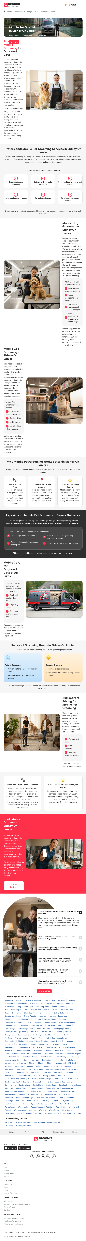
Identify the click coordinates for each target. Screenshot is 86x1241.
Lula (41, 1003)
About (6, 1167)
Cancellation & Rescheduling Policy (17, 1204)
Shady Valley (21, 1088)
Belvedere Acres (66, 1010)
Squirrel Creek (10, 1094)
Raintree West (72, 1079)
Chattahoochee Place (34, 1022)
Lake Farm (25, 1054)
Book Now (14, 42)
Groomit (9, 12)
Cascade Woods (50, 1019)
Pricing (6, 1170)
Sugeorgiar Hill (51, 1094)
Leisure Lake (35, 1060)
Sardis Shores (38, 1085)
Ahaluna (60, 1003)
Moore (38, 1066)
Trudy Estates (65, 1101)
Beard (26, 1010)
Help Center (8, 1201)
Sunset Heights (28, 1098)
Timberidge (46, 1101)
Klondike (15, 1054)
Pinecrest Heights (71, 1072)
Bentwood (9, 1013)
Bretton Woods (30, 1016)
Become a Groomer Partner (14, 1218)
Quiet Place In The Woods (15, 1079)
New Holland (10, 1069)
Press (6, 1190)
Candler (38, 1019)
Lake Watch (60, 1054)
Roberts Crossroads (51, 1082)
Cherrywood (24, 1025)
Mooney (30, 1066)
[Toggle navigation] (81, 5)
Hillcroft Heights (53, 1047)
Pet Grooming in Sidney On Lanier (18, 1122)
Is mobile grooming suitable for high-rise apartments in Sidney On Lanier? (54, 971)
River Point (16, 1082)
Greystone (9, 1044)
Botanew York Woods (13, 1016)
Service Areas (9, 1173)
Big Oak (18, 1013)
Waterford (50, 1107)
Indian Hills (59, 1050)
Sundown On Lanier (12, 1098)
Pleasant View (25, 1076)
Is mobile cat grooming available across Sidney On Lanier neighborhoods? (57, 949)
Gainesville (9, 1000)
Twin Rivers (24, 1104)
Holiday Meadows (24, 1050)
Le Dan (24, 1060)
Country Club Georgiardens (15, 1032)
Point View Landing (40, 1076)
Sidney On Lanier (48, 12)
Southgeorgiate (68, 1088)
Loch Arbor (46, 1060)
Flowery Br (9, 1003)
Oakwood (61, 1000)
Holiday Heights (69, 1047)
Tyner (33, 1104)
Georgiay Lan (10, 1041)
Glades (30, 1041)
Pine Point (58, 1072)
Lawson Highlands (12, 1060)
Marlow (24, 1063)
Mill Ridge (9, 1066)
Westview (33, 1110)
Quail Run (61, 1076)
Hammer (33, 1044)
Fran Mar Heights (22, 1038)
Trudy (55, 1101)
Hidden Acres (25, 1047)
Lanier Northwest (47, 1057)
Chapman (62, 1019)
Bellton (47, 1010)
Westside (20, 1000)
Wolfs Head (66, 1113)
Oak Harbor (72, 1069)
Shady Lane (9, 1088)
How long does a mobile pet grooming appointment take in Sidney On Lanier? (54, 960)
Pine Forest (35, 1072)
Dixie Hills (68, 1032)
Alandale (69, 1003)
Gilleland (21, 1041)
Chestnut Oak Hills (54, 1025)
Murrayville (50, 1003)
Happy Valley (44, 1044)
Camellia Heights (11, 1019)
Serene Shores (75, 1085)
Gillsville (33, 1003)
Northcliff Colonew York (55, 1069)
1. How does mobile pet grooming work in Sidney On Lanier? (58, 912)
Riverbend (37, 1082)
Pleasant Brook (11, 1076)
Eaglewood (22, 1035)
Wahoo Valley (23, 1107)
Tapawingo (9, 1101)
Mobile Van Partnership (12, 1221)
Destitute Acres (47, 1032)
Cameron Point (27, 1019)
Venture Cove (43, 1104)
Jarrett (69, 1050)
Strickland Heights (35, 1094)
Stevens (22, 1094)
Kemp (7, 1054)
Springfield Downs (67, 1091)
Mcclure (32, 1063)
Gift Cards (7, 1176)
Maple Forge (71, 1060)
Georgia (29, 12)
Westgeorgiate (20, 1110)
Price (53, 1076)
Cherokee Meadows (67, 1022)
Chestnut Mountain (34, 1000)
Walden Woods (37, 1107)
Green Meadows (68, 1041)
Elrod (32, 1035)
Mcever (50, 1063)
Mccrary (41, 1063)
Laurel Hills (73, 1057)
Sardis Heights (25, 1085)
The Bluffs (20, 1101)
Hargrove (56, 1044)
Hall (36, 12)
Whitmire (28, 1113)
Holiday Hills (10, 1050)
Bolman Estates (60, 1013)
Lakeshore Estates (12, 1057)
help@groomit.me (47, 1151)
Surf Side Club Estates (46, 1098)
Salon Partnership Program (14, 1224)
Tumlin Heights (11, 1104)
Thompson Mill (33, 1101)
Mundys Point (66, 1066)
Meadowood (61, 1063)
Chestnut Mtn (49, 1000)
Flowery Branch (22, 1003)
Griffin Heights (22, 1044)
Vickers (55, 1104)
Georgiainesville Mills (60, 1038)
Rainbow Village (45, 1079)
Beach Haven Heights (13, 1010)
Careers (7, 1187)
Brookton (52, 1016)
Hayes (64, 1044)
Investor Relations (10, 1193)
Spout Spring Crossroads (15, 1091)
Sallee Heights (10, 1085)
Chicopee (67, 1025)
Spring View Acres (34, 1091)
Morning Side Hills (51, 1066)
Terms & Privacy (10, 1207)
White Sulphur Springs (13, 1113)
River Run (26, 1082)
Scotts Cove (51, 1085)
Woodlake (77, 1113)
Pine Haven (47, 1072)
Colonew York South (44, 1029)
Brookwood (62, 1016)
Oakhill (7, 1072)
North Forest (39, 1069)
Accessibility (52, 1232)
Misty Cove (20, 1066)
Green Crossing (42, 1041)
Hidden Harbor (39, 1047)
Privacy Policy (8, 1232)
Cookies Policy (21, 1232)
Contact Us (8, 1184)
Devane (59, 1032)
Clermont (71, 1000)
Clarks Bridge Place (25, 1029)
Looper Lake (59, 1060)
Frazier (34, 1038)
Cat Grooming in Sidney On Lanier (18, 1126)
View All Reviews (13, 885)
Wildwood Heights (52, 1113)
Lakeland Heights (74, 1054)
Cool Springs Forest (61, 1029)
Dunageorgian (10, 1035)
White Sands (54, 1110)
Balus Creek (29, 1007)
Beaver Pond (36, 1010)
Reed (7, 1082)
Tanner (60, 1098)
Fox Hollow (68, 1035)
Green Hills (54, 1041)
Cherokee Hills (51, 1022)
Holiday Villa (39, 1050)
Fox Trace (9, 1038)
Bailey (19, 1007)
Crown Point (34, 1032)
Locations (19, 12)
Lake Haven (37, 1054)
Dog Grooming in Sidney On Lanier (46, 1122)
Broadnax (42, 1016)
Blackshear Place (31, 1013)
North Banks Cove (24, 1069)
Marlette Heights (11, 1063)
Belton (55, 1010)
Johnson (77, 1050)
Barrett (62, 1007)
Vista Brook (64, 1104)
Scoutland (63, 1085)
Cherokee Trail (10, 1025)
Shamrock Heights (36, 1088)
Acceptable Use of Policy (36, 1232)
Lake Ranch (48, 1054)
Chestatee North (37, 1025)
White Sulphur (67, 1110)
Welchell (8, 1110)
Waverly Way (61, 1107)
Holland (49, 1050)
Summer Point (64, 1094)
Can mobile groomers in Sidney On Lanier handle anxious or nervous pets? (55, 982)
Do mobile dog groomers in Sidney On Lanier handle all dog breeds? (56, 937)
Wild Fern (38, 1113)
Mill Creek (72, 1063)
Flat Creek (58, 1035)
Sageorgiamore (68, 1082)
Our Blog (7, 1210)
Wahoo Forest (10, 1107)
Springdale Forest (51, 1091)
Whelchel (43, 1110)
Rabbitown (32, 1079)
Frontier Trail (44, 1038)
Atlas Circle (9, 1007)
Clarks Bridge (10, 1029)
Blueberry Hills (46, 1013)
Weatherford (74, 1107)
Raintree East (59, 1079)
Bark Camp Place (42, 1007)
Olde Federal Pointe (21, 1072)
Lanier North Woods (30, 1057)
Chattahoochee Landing (14, 1022)
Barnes (55, 1007)
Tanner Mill (70, 1098)
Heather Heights (11, 1047)
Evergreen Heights (43, 1035)
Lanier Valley (61, 1057)
